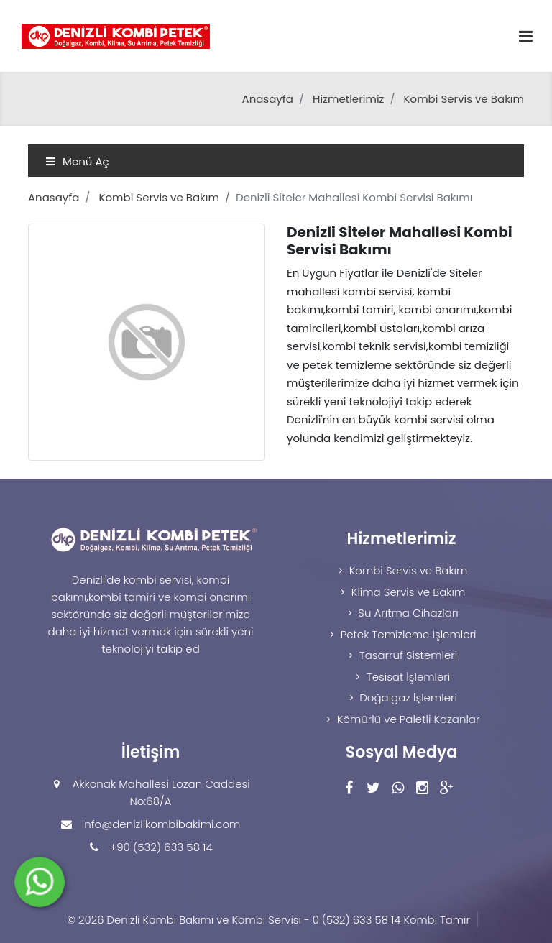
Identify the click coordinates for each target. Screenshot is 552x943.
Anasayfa (267, 98)
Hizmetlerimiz (348, 98)
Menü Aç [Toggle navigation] (77, 161)
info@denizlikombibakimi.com (161, 824)
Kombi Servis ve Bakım (464, 98)
